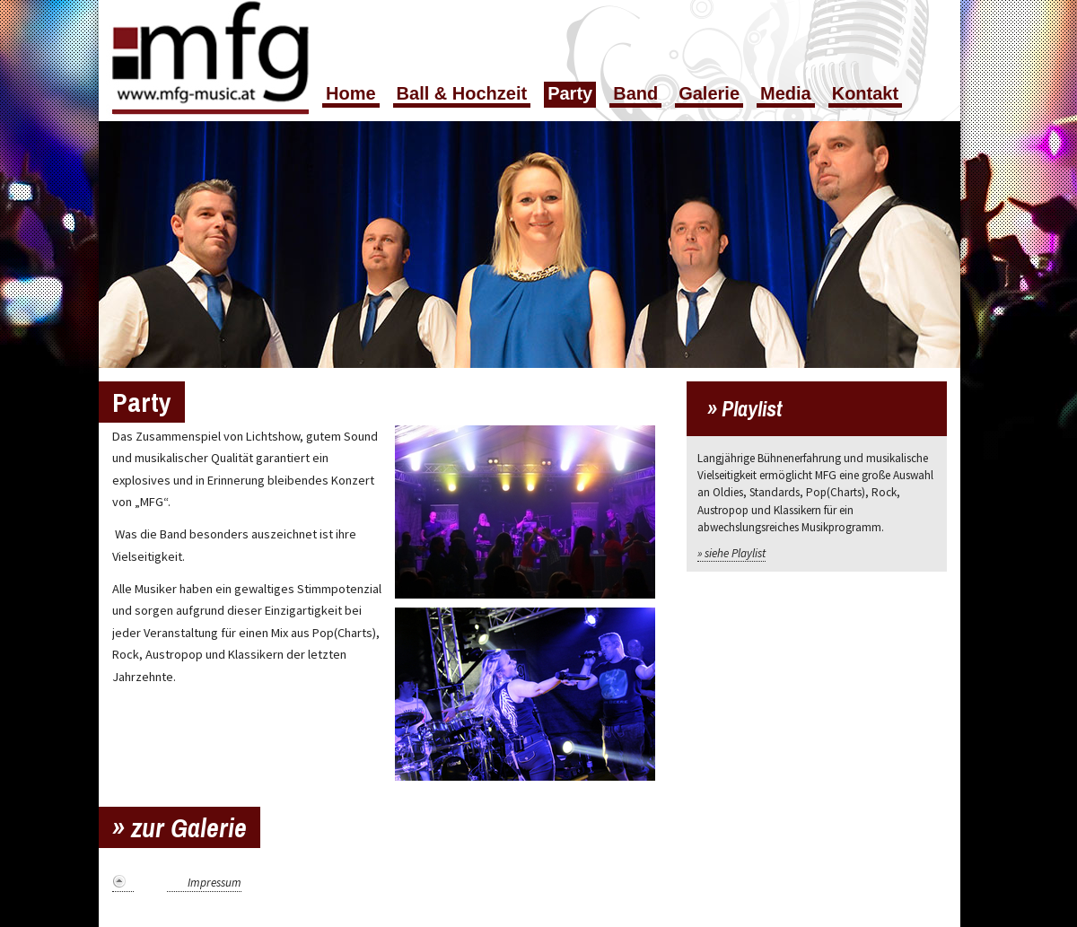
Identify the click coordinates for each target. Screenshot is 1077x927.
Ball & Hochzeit (462, 93)
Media (785, 93)
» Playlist (745, 408)
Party (569, 93)
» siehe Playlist (731, 553)
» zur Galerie (179, 827)
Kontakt (865, 93)
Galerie (709, 93)
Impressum (214, 881)
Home (351, 93)
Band (635, 93)
